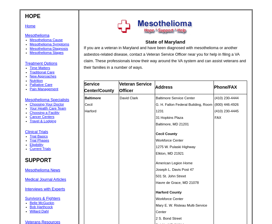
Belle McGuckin (42, 203)
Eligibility (37, 145)
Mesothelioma (37, 35)
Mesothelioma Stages (47, 52)
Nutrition (36, 80)
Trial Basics (39, 136)
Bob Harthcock (41, 207)
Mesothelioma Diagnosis (49, 48)
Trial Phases (39, 140)
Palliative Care (41, 84)
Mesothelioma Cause (46, 40)
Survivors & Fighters (42, 198)
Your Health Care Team (48, 108)
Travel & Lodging (43, 121)
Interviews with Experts (45, 189)
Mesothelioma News (42, 170)
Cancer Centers (42, 117)
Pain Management (44, 89)
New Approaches (43, 76)
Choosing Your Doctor (47, 104)
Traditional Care (42, 72)
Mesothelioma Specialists (47, 100)
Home (30, 26)
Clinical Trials (36, 132)
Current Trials (40, 149)
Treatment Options (41, 63)
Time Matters (40, 68)
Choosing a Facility (45, 112)
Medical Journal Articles (45, 179)
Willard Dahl (39, 211)
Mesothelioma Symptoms (49, 44)
